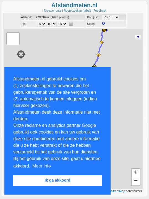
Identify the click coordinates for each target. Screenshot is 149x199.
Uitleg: (91, 23)
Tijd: (24, 23)
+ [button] (136, 173)
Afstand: (26, 17)
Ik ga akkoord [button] (57, 180)
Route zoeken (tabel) (78, 10)
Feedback (99, 10)
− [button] (136, 181)
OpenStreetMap (114, 191)
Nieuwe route (53, 10)
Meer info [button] (41, 166)
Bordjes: (92, 17)
